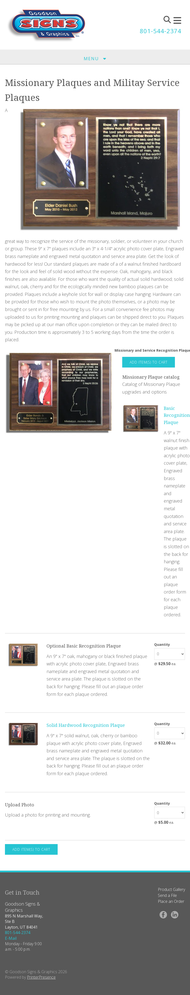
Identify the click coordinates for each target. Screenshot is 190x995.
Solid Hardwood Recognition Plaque (86, 725)
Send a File (167, 895)
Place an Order (171, 901)
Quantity (162, 644)
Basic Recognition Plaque (177, 415)
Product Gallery (171, 889)
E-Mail (11, 938)
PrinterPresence (41, 977)
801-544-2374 (160, 31)
